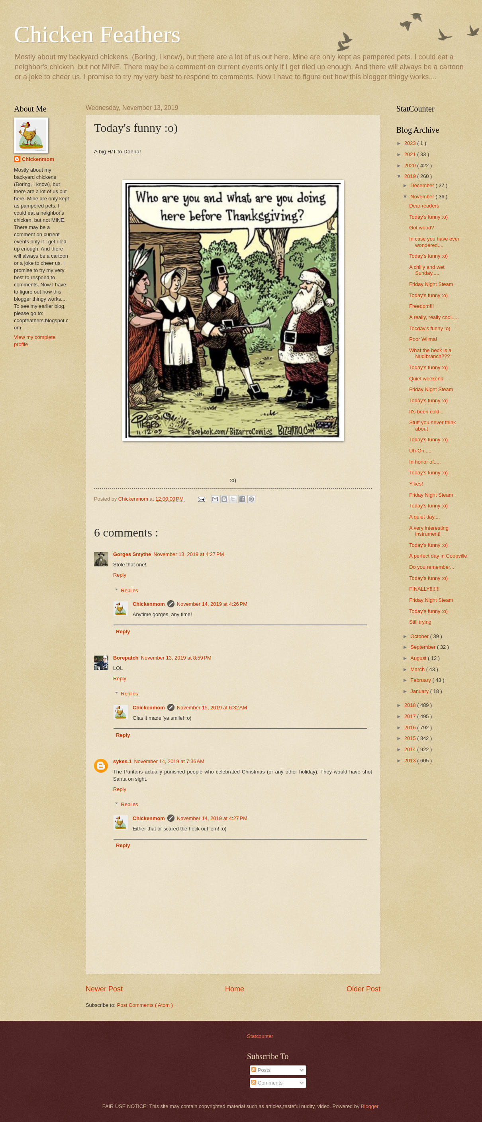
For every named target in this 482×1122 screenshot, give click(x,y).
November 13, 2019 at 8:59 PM (176, 658)
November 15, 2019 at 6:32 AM (212, 708)
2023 (410, 143)
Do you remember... (431, 567)
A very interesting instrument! (429, 531)
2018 (410, 705)
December (422, 185)
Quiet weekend (426, 379)
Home (234, 989)
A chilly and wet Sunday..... (427, 270)
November (422, 197)
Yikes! (416, 484)
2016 (410, 727)
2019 (410, 176)
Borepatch (126, 658)
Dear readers (424, 206)
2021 (410, 154)
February (421, 680)
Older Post (363, 989)
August (419, 658)
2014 (410, 749)
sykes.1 (122, 761)
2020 (410, 165)
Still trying (420, 622)
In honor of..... (425, 462)
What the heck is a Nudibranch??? (430, 353)
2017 (410, 716)
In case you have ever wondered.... (434, 242)
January (420, 691)
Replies (129, 590)
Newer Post (104, 989)
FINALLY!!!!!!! (424, 589)
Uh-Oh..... (420, 451)
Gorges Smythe (132, 554)
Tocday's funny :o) (429, 328)
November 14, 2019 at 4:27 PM (212, 818)
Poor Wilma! (423, 339)
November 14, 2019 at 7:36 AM (169, 761)
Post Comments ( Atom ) (145, 1005)
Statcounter (260, 1036)
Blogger (369, 1106)
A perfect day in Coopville (438, 556)
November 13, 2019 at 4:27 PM (188, 554)
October (420, 636)
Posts (260, 1070)
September (423, 647)
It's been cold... (426, 412)
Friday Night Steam (431, 284)
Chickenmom (149, 604)
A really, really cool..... (433, 317)
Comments (266, 1083)
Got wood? (421, 228)
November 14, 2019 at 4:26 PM (212, 604)
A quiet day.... (424, 517)
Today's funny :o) (428, 217)
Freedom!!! (421, 306)
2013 (410, 761)
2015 (410, 738)
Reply (119, 575)
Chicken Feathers (97, 34)
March (418, 669)
